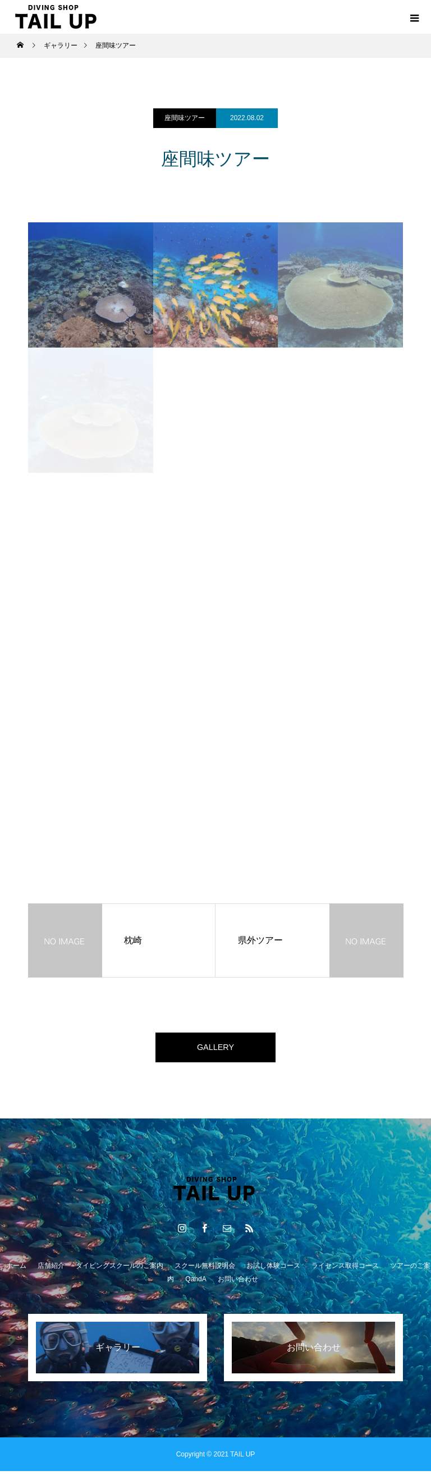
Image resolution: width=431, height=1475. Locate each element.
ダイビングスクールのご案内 (119, 1269)
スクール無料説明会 (205, 1269)
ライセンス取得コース (345, 1269)
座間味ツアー (184, 118)
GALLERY (215, 1049)
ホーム (16, 1269)
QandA (195, 1283)
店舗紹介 (51, 1269)
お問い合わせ (238, 1283)
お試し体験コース (273, 1269)
